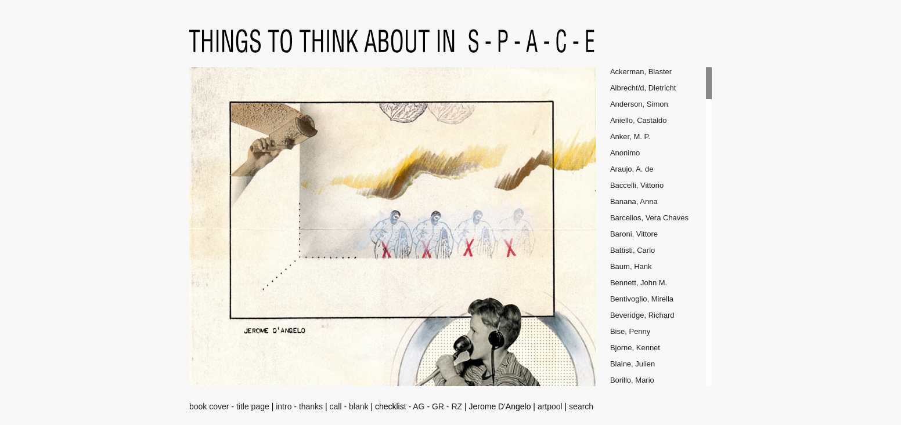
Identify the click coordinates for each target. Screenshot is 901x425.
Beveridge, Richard (642, 315)
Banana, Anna (634, 201)
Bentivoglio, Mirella (641, 299)
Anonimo (625, 152)
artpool (550, 406)
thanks (311, 406)
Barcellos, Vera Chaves (649, 217)
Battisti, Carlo (632, 250)
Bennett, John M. (638, 282)
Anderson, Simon (639, 104)
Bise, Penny (630, 331)
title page (252, 406)
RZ (456, 406)
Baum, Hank (631, 266)
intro (283, 406)
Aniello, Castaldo (638, 120)
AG (418, 406)
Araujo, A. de (631, 169)
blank (358, 406)
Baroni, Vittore (634, 234)
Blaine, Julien (632, 363)
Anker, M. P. (630, 136)
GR (438, 406)
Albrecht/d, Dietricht (643, 87)
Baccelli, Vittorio (637, 185)
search (581, 406)
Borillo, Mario (632, 380)
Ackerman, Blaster (641, 71)
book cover (209, 406)
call (336, 406)
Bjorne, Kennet (635, 347)
